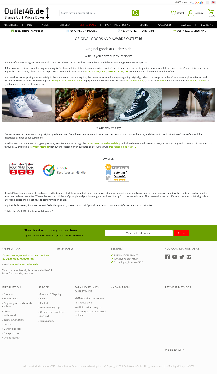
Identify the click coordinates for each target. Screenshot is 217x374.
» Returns (43, 298)
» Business (7, 294)
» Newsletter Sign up (49, 307)
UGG (127, 71)
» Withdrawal (9, 315)
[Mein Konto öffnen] (195, 13)
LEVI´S (103, 71)
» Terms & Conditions (13, 319)
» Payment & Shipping (49, 294)
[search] (135, 13)
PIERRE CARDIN (115, 71)
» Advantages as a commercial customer (90, 313)
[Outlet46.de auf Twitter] (181, 257)
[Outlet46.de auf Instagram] (189, 257)
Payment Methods (39, 146)
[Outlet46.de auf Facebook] (167, 257)
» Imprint (7, 324)
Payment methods (197, 80)
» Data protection (11, 333)
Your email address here (138, 233)
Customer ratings (136, 80)
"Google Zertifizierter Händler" (67, 80)
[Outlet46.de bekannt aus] (113, 320)
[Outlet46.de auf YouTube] (174, 257)
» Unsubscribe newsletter (51, 311)
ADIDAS (95, 71)
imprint (162, 80)
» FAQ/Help (44, 316)
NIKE (87, 71)
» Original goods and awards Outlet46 (17, 304)
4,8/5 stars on (189, 2)
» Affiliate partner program (88, 307)
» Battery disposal (11, 328)
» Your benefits (10, 298)
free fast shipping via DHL (122, 146)
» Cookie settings (11, 337)
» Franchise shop (83, 302)
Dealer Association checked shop (103, 143)
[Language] (213, 2)
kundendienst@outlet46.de (24, 264)
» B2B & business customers (89, 298)
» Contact (43, 303)
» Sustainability (46, 320)
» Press (5, 310)
